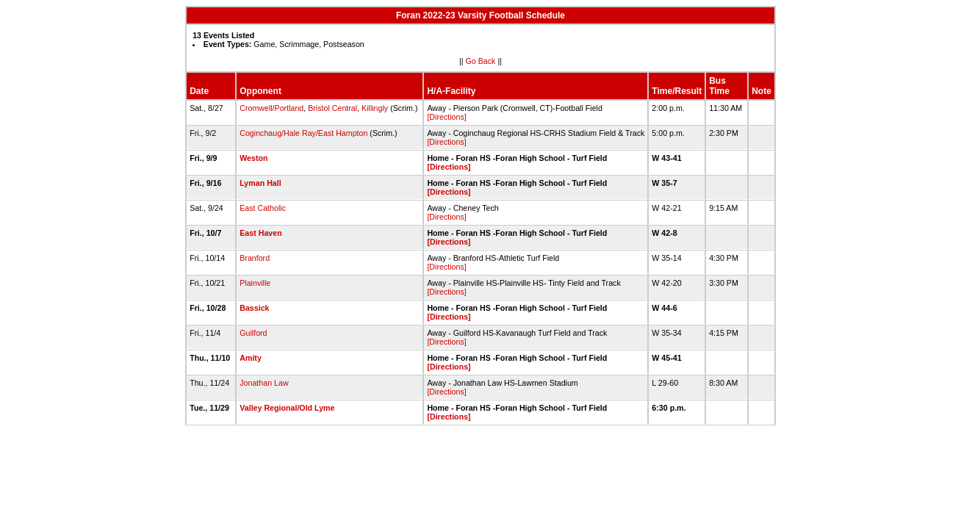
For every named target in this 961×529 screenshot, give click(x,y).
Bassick (254, 307)
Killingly (374, 108)
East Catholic (263, 208)
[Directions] (446, 116)
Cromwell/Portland (271, 108)
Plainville (255, 282)
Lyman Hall (260, 183)
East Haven (260, 232)
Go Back (481, 61)
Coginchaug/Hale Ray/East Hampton (303, 133)
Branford (255, 257)
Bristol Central (332, 108)
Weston (253, 158)
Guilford (253, 332)
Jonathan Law (264, 382)
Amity (251, 357)
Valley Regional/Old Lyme (287, 407)
